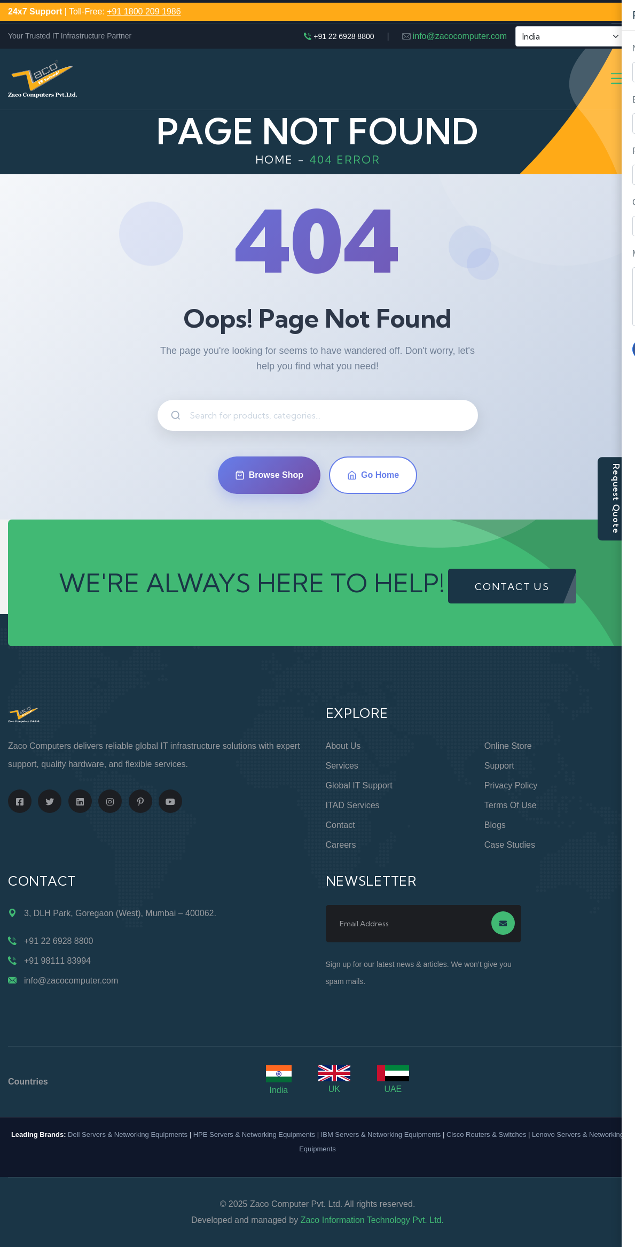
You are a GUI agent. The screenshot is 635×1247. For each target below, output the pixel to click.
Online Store (508, 745)
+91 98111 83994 (57, 960)
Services (342, 765)
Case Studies (509, 844)
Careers (341, 844)
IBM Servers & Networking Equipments (381, 1134)
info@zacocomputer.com (460, 36)
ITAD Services (353, 805)
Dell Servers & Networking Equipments (127, 1134)
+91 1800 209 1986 (144, 11)
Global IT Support (359, 785)
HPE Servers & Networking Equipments (254, 1134)
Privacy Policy (511, 785)
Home (274, 159)
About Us (343, 745)
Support (499, 765)
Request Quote (616, 498)
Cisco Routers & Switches (486, 1134)
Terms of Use (510, 805)
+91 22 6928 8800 (343, 36)
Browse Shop (269, 475)
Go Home (373, 475)
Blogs (495, 825)
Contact (340, 825)
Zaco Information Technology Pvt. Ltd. (372, 1220)
